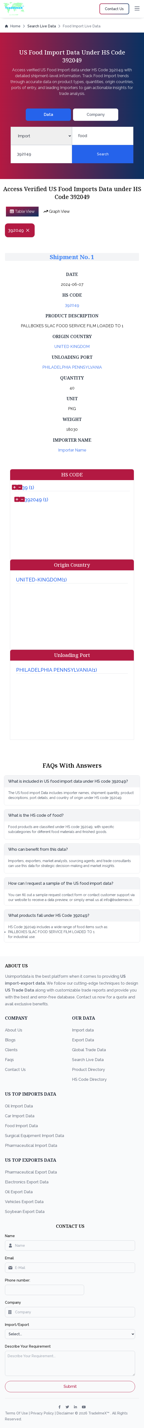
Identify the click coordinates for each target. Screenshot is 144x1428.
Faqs (9, 1059)
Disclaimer (66, 1413)
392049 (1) (36, 500)
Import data (83, 1030)
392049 (72, 305)
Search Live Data (41, 26)
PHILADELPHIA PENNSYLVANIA (72, 367)
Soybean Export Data (25, 1211)
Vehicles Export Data (24, 1201)
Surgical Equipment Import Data (34, 1135)
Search (103, 154)
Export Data (83, 1040)
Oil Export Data (19, 1192)
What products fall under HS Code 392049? (48, 915)
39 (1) (28, 487)
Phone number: (17, 1280)
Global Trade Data (89, 1050)
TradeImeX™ (99, 1413)
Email (9, 1258)
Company (13, 1302)
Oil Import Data (19, 1106)
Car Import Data (19, 1116)
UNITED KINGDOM (72, 346)
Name (10, 1236)
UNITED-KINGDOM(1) (41, 580)
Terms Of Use (17, 1413)
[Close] (28, 230)
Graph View (57, 211)
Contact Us (15, 1069)
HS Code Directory (89, 1079)
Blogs (10, 1040)
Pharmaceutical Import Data (31, 1145)
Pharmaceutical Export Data (31, 1172)
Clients (11, 1050)
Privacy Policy (43, 1413)
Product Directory (88, 1069)
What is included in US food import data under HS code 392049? (68, 781)
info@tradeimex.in (118, 900)
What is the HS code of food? (36, 815)
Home (13, 26)
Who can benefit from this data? (38, 849)
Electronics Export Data (26, 1182)
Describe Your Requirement (28, 1346)
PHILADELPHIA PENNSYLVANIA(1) (56, 670)
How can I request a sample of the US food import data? (60, 883)
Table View (22, 211)
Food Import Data (21, 1125)
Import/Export (17, 1325)
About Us (13, 1030)
